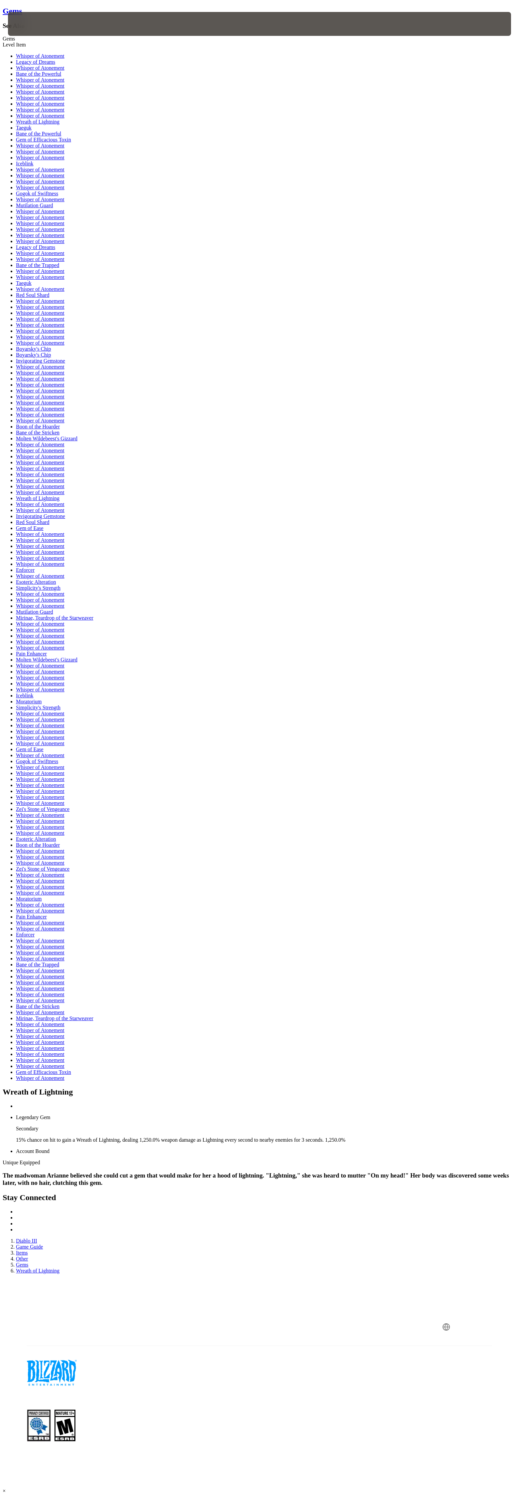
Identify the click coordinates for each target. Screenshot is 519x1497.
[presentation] (32, 24)
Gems (12, 11)
